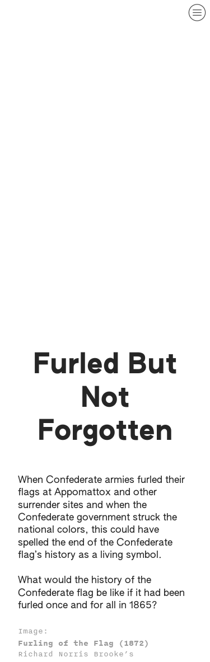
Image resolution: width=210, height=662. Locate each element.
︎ (197, 12)
